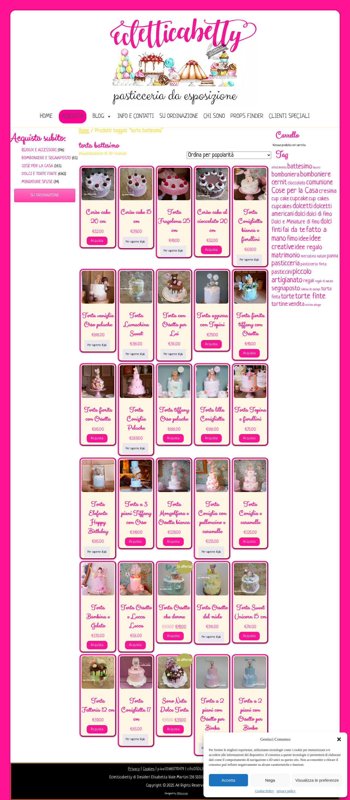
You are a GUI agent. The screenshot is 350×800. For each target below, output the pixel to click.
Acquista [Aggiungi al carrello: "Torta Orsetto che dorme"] (173, 636)
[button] (339, 739)
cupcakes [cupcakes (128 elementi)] (282, 206)
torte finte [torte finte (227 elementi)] (310, 296)
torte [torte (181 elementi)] (287, 296)
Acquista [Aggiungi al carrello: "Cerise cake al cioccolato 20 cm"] (211, 250)
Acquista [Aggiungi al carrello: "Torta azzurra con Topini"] (211, 344)
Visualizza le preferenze (317, 780)
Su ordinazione (178, 116)
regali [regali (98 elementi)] (308, 281)
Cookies (148, 769)
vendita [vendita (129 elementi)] (296, 304)
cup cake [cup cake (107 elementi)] (280, 199)
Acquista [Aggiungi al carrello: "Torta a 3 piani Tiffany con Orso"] (135, 542)
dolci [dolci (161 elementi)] (299, 214)
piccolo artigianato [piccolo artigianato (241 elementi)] (291, 276)
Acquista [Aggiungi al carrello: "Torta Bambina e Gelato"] (97, 645)
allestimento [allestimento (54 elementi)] (279, 168)
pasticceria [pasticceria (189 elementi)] (286, 263)
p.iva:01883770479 (171, 769)
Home (84, 131)
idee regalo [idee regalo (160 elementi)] (308, 247)
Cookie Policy (264, 791)
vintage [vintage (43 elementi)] (317, 305)
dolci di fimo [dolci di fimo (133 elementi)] (319, 214)
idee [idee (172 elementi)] (304, 239)
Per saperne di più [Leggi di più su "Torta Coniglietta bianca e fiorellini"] (249, 259)
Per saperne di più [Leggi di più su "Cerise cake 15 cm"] (135, 241)
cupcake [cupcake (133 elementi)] (299, 198)
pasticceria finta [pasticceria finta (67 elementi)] (313, 264)
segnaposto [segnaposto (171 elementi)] (286, 288)
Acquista (73, 116)
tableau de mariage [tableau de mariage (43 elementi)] (310, 289)
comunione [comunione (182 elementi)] (319, 182)
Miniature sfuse (37, 182)
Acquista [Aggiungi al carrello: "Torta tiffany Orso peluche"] (173, 438)
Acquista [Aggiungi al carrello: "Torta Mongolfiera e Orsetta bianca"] (173, 542)
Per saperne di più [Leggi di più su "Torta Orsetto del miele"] (211, 637)
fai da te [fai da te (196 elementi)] (293, 230)
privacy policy (286, 791)
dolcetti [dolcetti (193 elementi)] (303, 206)
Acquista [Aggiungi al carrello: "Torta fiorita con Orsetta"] (97, 438)
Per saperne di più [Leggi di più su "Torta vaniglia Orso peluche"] (97, 345)
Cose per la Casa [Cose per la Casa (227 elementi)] (295, 191)
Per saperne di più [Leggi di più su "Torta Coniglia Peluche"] (135, 448)
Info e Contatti (135, 116)
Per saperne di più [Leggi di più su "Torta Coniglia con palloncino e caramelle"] (211, 552)
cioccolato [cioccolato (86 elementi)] (296, 183)
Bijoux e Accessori (39, 150)
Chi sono (214, 116)
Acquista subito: (38, 138)
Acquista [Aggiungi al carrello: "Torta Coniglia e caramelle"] (249, 542)
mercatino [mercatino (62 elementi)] (308, 256)
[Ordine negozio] (229, 155)
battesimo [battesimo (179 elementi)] (299, 166)
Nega (270, 780)
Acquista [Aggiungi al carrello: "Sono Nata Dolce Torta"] (173, 729)
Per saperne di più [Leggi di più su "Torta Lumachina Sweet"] (135, 354)
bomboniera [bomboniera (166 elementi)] (285, 174)
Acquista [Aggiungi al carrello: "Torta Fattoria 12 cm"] (97, 729)
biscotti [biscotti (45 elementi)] (316, 167)
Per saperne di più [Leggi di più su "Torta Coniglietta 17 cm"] (135, 739)
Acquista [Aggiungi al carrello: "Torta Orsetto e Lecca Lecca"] (135, 645)
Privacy (134, 769)
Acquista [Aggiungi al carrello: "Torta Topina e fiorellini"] (249, 438)
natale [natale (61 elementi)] (321, 256)
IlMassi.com (182, 793)
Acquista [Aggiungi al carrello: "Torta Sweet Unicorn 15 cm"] (249, 636)
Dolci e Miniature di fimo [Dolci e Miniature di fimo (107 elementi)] (296, 222)
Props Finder (247, 116)
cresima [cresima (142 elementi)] (328, 191)
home (46, 116)
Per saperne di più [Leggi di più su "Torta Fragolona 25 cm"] (173, 250)
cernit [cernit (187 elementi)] (279, 183)
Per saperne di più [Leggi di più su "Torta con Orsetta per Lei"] (173, 354)
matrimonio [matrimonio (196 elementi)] (286, 256)
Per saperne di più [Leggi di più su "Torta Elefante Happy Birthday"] (97, 552)
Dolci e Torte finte (39, 174)
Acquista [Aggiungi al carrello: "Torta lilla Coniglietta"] (211, 438)
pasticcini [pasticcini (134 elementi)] (282, 272)
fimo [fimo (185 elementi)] (292, 239)
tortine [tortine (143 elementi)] (280, 304)
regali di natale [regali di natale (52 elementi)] (324, 281)
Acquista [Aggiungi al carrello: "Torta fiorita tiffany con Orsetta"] (249, 353)
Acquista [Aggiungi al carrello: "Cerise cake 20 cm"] (97, 241)
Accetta (228, 780)
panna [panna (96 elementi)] (332, 256)
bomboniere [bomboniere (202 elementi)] (315, 175)
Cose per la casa (37, 166)
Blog (98, 116)
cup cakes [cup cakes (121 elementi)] (319, 199)
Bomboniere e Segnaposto (46, 158)
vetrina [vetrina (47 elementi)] (309, 305)
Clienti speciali (289, 116)
